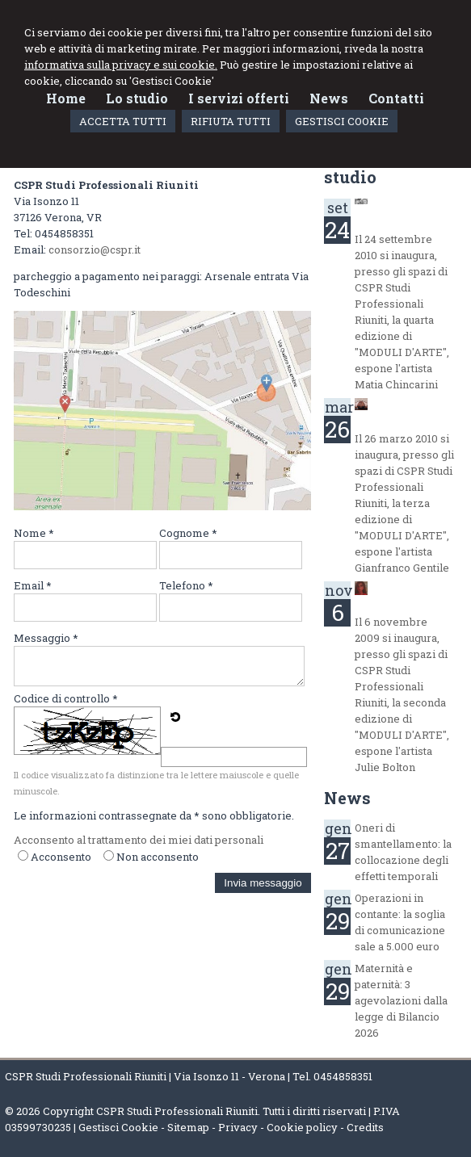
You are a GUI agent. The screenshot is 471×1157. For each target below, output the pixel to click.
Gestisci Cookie (118, 1127)
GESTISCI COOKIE (342, 121)
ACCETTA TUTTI (122, 121)
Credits (365, 1127)
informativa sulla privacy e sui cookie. (120, 64)
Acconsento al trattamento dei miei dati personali (138, 839)
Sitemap (188, 1127)
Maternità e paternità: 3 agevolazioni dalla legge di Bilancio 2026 (401, 1000)
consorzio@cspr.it (94, 249)
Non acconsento (157, 856)
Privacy (238, 1127)
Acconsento (61, 856)
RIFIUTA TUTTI (231, 121)
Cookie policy (302, 1127)
